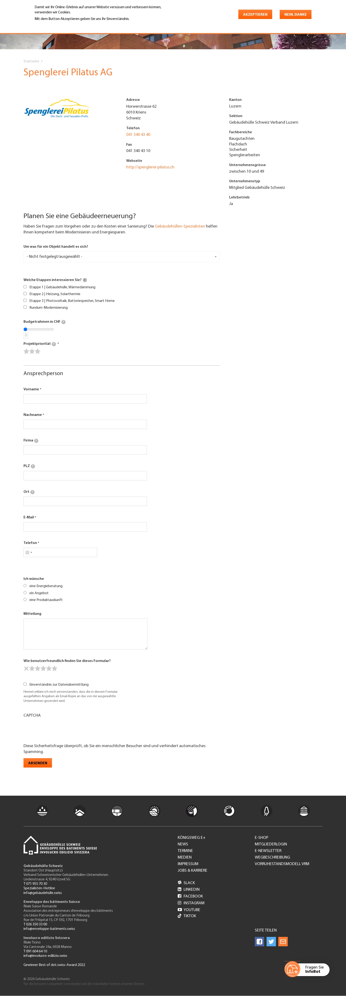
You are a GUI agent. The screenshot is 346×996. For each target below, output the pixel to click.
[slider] (32, 351)
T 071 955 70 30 (35, 884)
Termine (185, 851)
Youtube (189, 910)
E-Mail (29, 517)
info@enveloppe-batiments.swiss (49, 929)
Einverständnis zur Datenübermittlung (59, 685)
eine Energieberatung (46, 586)
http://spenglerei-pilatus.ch (150, 167)
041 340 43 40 (138, 135)
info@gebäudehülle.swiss (43, 893)
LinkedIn (189, 889)
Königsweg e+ (191, 838)
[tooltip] (85, 280)
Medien (185, 857)
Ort (29, 492)
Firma (31, 441)
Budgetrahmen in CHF (45, 322)
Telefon (30, 543)
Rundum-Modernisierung (48, 308)
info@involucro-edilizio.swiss (45, 956)
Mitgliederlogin (271, 844)
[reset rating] (26, 668)
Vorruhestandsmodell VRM (282, 864)
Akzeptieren (255, 15)
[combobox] (28, 552)
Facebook (190, 896)
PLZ (29, 466)
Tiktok (187, 916)
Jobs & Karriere (192, 871)
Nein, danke (295, 15)
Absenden (37, 763)
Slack (186, 883)
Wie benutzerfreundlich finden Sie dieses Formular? (67, 661)
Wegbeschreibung (272, 857)
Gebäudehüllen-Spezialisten (180, 226)
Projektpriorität (40, 344)
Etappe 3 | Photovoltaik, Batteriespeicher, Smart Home (72, 301)
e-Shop (261, 838)
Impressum (188, 864)
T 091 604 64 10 (35, 951)
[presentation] (59, 730)
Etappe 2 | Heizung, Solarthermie (54, 294)
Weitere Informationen (55, 25)
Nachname (33, 415)
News (183, 844)
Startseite (31, 61)
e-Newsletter (268, 851)
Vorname (31, 389)
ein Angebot (39, 593)
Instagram (191, 903)
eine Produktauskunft (46, 600)
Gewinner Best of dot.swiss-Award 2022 (54, 965)
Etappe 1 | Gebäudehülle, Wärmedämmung (62, 287)
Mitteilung (32, 614)
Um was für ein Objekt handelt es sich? (56, 247)
